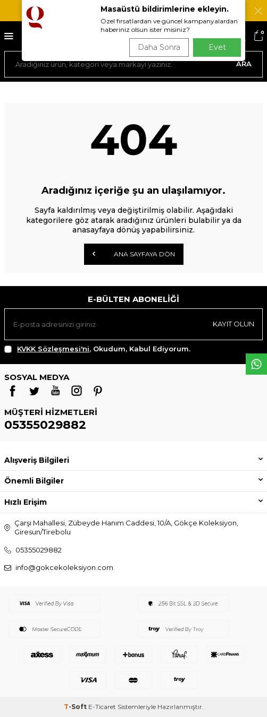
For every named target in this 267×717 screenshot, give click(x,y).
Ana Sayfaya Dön (134, 253)
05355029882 (45, 425)
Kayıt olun (233, 323)
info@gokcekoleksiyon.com (64, 567)
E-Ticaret (102, 707)
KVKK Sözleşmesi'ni (53, 348)
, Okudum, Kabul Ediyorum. (97, 348)
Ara (244, 63)
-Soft (76, 707)
